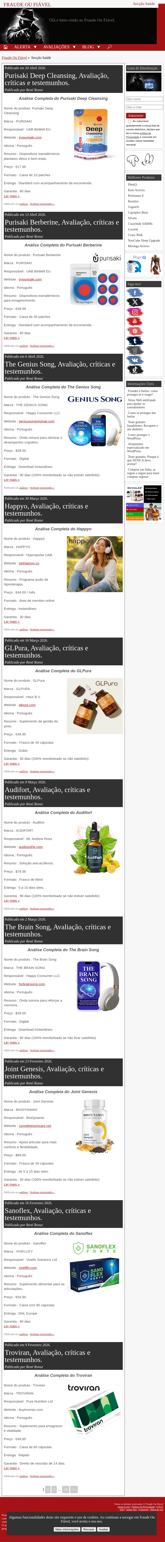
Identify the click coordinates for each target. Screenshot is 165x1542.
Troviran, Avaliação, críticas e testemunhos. (47, 1356)
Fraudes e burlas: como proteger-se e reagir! (142, 392)
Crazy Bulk (135, 235)
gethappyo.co (29, 563)
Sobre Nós (131, 1509)
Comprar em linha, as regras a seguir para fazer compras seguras (143, 473)
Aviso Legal (124, 1506)
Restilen (133, 201)
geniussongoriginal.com (37, 421)
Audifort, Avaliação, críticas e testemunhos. (47, 793)
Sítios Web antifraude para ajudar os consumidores (141, 403)
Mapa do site (156, 1509)
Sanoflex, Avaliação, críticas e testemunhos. (48, 1214)
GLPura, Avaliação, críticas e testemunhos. (46, 651)
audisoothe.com (31, 847)
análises (23, 204)
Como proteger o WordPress (138, 436)
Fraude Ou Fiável (27, 4)
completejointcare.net (35, 1126)
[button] (35, 47)
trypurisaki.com (30, 137)
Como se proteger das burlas (141, 414)
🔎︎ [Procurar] (109, 47)
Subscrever (135, 115)
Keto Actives (136, 190)
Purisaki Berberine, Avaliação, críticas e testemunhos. (62, 225)
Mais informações (67, 1529)
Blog (88, 47)
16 (66, 1489)
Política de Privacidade (143, 1506)
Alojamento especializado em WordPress (138, 447)
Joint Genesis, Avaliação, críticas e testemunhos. (54, 1072)
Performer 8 (135, 195)
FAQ (122, 1509)
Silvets (132, 218)
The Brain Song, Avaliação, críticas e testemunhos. (58, 930)
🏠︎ (5, 47)
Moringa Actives (138, 246)
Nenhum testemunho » (42, 204)
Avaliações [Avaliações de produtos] (56, 47)
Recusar (88, 1529)
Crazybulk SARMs (140, 223)
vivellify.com (28, 1268)
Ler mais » (12, 196)
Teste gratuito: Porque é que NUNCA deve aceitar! (143, 460)
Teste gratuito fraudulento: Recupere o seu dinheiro (142, 425)
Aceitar (103, 1529)
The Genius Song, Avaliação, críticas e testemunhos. (60, 367)
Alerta (22, 47)
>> (74, 1489)
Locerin (133, 229)
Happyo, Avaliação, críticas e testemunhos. (46, 509)
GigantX (133, 207)
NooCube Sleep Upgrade (144, 240)
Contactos (144, 1509)
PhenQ (132, 184)
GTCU (160, 1506)
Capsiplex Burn (138, 212)
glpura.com (27, 705)
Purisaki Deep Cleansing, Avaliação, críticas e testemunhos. (57, 79)
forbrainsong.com (32, 984)
